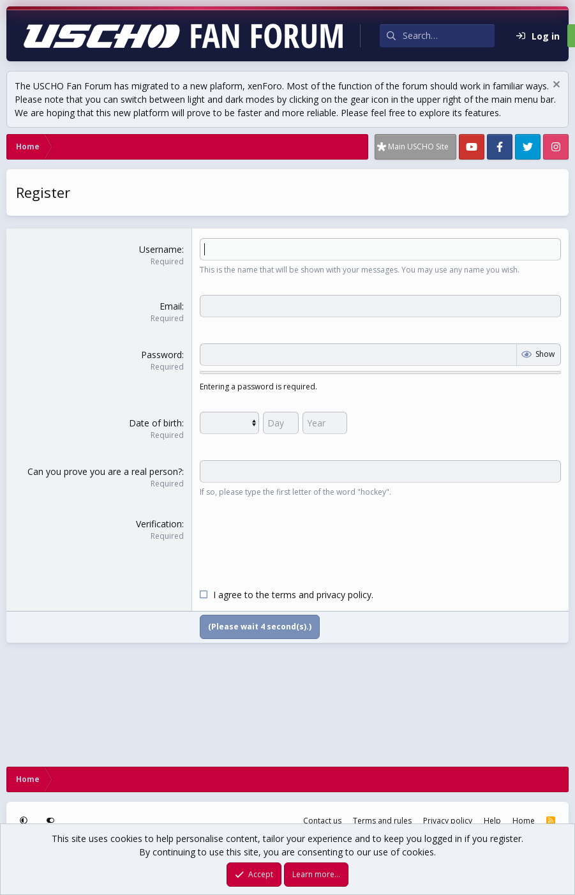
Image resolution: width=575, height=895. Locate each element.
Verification (159, 524)
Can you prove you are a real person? (104, 471)
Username (160, 249)
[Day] (281, 423)
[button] (25, 821)
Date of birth (155, 423)
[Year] (324, 423)
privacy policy (344, 595)
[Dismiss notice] (554, 86)
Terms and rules (382, 820)
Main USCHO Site (418, 146)
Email (171, 306)
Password (161, 355)
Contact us (322, 820)
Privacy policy (447, 820)
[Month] (229, 423)
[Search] (449, 35)
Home (523, 820)
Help (492, 820)
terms (284, 595)
